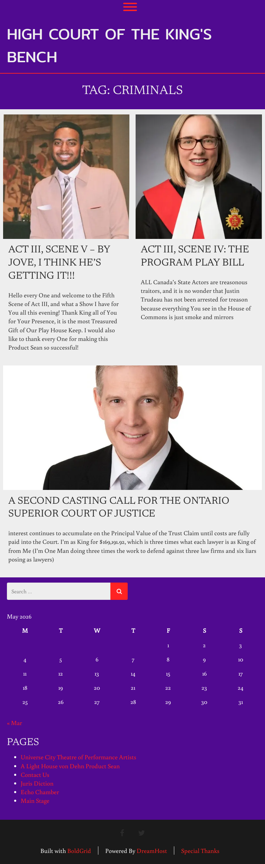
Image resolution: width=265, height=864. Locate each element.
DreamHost (152, 850)
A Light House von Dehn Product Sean (70, 765)
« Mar (14, 722)
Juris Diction (37, 783)
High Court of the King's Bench (109, 45)
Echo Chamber (40, 792)
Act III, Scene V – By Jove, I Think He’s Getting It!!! (59, 263)
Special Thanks (200, 850)
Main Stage (35, 800)
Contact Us (35, 774)
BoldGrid (79, 850)
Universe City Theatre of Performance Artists (78, 757)
